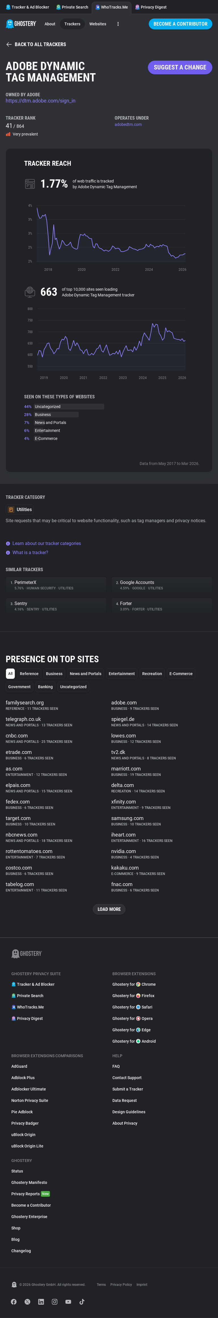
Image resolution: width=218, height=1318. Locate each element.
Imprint (142, 1285)
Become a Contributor (180, 24)
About (50, 24)
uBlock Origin (23, 1135)
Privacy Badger (25, 1123)
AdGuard (19, 1066)
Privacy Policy (121, 1285)
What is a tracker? (27, 552)
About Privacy (124, 1123)
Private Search (72, 7)
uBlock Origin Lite (27, 1146)
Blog (15, 1239)
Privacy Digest (151, 7)
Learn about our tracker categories (43, 543)
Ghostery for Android (134, 1041)
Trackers (72, 24)
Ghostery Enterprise (29, 1217)
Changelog (21, 1251)
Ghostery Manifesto (29, 1182)
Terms (101, 1285)
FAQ (116, 1066)
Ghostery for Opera (132, 1018)
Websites (97, 24)
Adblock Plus (23, 1078)
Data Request (124, 1100)
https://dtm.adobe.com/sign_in (41, 101)
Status (17, 1171)
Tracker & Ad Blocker (27, 7)
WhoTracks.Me (111, 7)
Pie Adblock (22, 1112)
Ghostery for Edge (131, 1030)
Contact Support (127, 1078)
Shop (15, 1228)
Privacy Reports (30, 1194)
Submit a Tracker (127, 1089)
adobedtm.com (128, 124)
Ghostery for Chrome (134, 984)
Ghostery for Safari (132, 1007)
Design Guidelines (128, 1112)
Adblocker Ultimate (28, 1089)
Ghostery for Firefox (133, 996)
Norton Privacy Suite (29, 1100)
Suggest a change (180, 67)
